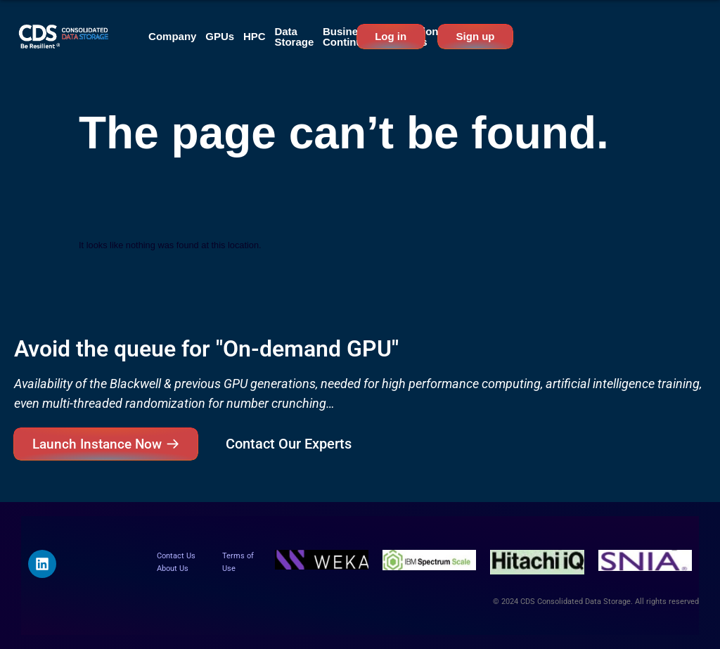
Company (172, 36)
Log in (390, 36)
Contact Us (176, 555)
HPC (254, 36)
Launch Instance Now (97, 444)
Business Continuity (349, 36)
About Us (172, 568)
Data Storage (294, 36)
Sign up (475, 36)
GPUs (219, 36)
